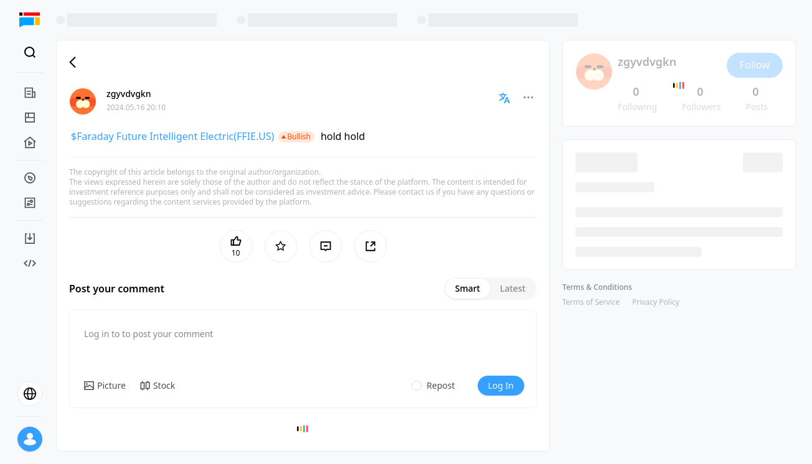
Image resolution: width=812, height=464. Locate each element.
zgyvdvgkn (128, 94)
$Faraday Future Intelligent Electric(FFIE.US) (172, 136)
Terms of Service (591, 302)
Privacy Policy (655, 302)
